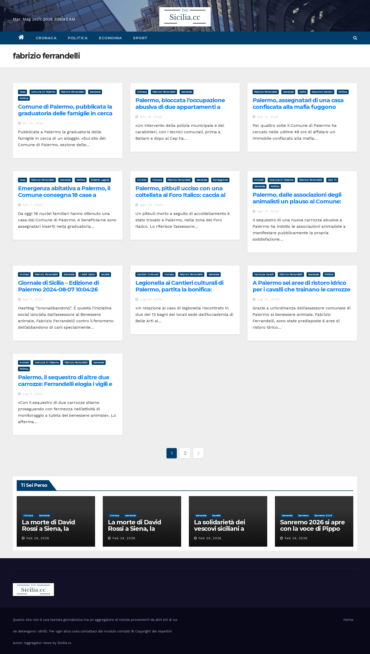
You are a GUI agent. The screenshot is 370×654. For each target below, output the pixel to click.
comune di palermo (43, 91)
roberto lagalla (100, 179)
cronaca (46, 38)
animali (141, 179)
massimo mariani (322, 91)
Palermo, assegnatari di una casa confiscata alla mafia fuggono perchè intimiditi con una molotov (300, 107)
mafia (302, 91)
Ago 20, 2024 (151, 205)
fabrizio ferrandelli (72, 91)
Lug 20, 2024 (268, 299)
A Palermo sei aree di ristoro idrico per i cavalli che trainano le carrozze (301, 286)
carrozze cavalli (264, 274)
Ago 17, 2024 (268, 211)
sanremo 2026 (323, 515)
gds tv (332, 179)
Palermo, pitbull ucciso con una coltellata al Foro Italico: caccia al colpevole (180, 195)
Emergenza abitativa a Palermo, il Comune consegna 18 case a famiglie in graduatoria (64, 195)
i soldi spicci (87, 274)
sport (140, 38)
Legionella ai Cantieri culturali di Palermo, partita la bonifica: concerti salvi (179, 289)
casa (22, 91)
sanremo (303, 515)
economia (110, 38)
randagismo (220, 179)
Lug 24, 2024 (151, 299)
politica (78, 38)
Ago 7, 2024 (33, 299)
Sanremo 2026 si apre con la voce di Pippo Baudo (312, 528)
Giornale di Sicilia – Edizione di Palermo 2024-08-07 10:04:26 (58, 286)
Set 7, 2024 (33, 205)
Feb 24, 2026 (37, 538)
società (105, 274)
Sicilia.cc (64, 643)
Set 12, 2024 (268, 117)
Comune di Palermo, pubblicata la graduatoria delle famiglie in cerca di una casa (65, 113)
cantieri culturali (148, 274)
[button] (355, 37)
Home (348, 620)
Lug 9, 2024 (33, 394)
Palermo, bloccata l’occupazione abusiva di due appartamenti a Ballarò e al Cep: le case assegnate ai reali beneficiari (182, 110)
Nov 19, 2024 (151, 117)
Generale (95, 91)
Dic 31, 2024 (33, 123)
